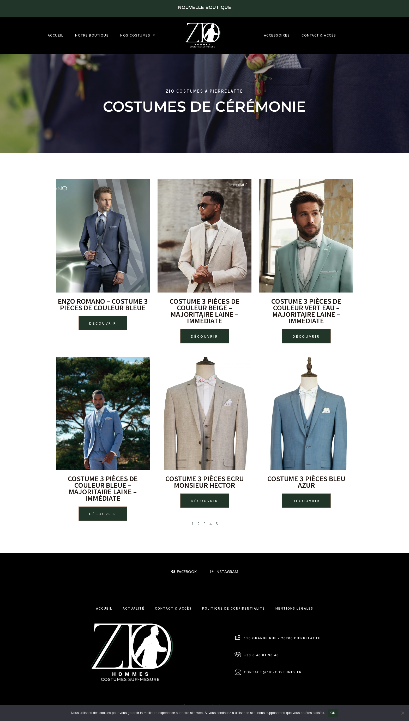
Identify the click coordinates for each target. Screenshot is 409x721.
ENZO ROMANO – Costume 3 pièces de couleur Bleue (103, 304)
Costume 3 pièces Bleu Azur (306, 482)
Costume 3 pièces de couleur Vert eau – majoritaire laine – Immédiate (306, 310)
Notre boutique (92, 35)
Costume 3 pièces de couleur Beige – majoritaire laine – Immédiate (204, 310)
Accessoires (277, 35)
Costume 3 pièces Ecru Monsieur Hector (204, 482)
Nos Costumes (137, 35)
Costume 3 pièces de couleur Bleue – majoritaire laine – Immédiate (103, 488)
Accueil (56, 35)
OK (332, 713)
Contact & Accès (319, 35)
